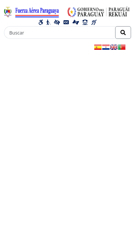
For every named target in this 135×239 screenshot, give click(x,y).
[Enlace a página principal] (67, 11)
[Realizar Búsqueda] (123, 32)
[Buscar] (59, 32)
